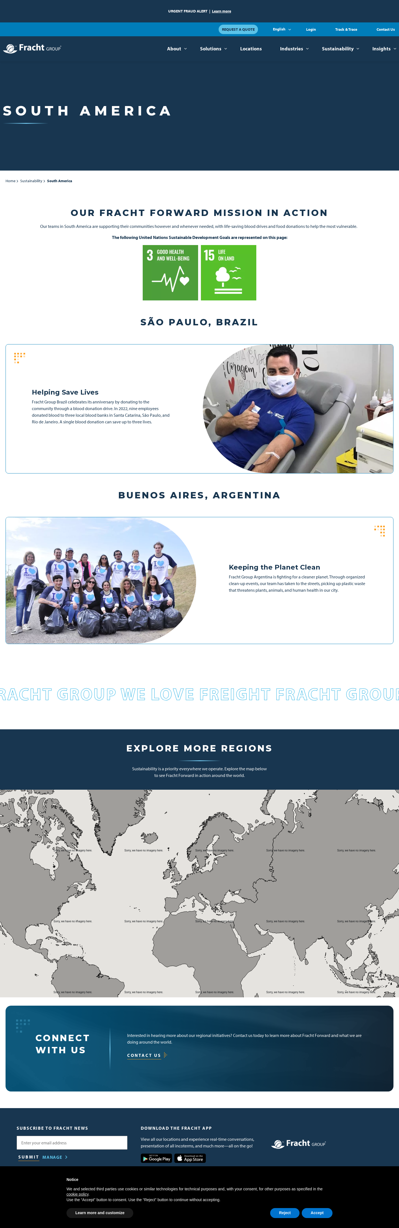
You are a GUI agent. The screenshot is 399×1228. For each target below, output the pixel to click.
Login (311, 29)
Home (11, 180)
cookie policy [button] (77, 1194)
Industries (291, 48)
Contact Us (386, 29)
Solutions (210, 48)
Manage (52, 1157)
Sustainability (338, 48)
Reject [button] (285, 1213)
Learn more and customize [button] (99, 1213)
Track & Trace (346, 29)
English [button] (279, 29)
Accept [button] (317, 1213)
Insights (381, 48)
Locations (251, 48)
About (174, 48)
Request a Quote (238, 29)
